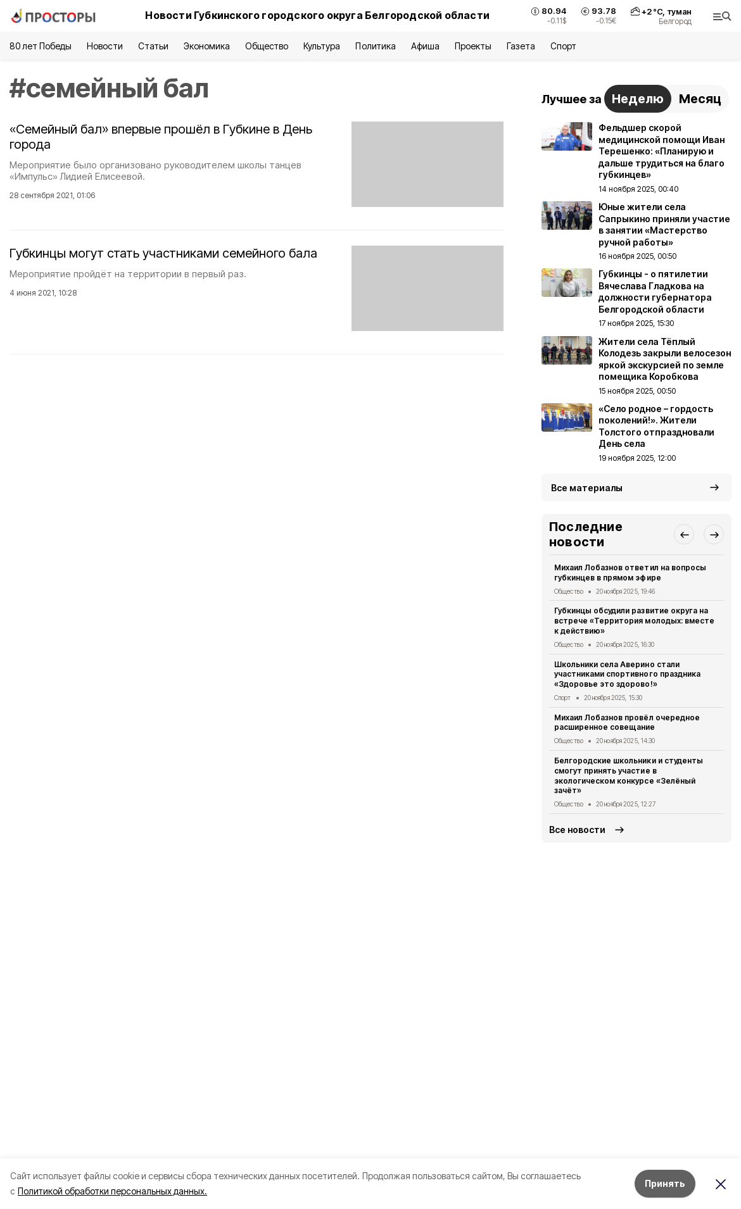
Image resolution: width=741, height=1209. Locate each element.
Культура (321, 46)
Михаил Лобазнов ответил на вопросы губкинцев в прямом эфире (630, 572)
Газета (521, 46)
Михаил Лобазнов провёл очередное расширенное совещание (627, 722)
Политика (375, 46)
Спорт (563, 46)
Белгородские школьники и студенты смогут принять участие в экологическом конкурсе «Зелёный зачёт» (628, 775)
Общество (266, 46)
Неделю (638, 98)
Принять (665, 1183)
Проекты (473, 46)
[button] (684, 534)
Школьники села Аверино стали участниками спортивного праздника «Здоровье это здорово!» (627, 674)
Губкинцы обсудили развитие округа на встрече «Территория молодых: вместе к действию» (634, 621)
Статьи (153, 46)
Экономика (207, 46)
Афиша (425, 46)
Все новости (577, 829)
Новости (104, 46)
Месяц (700, 98)
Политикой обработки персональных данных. (112, 1191)
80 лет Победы (41, 46)
